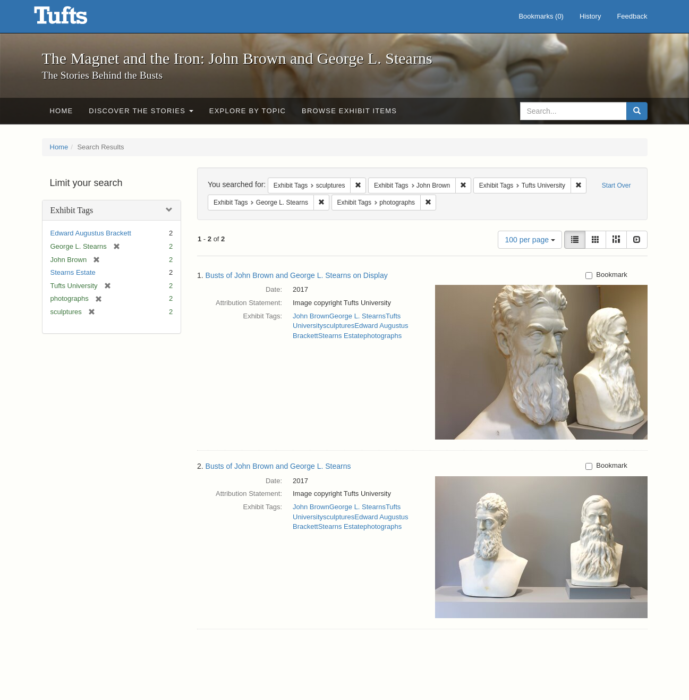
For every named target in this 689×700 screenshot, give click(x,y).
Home (61, 111)
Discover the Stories (141, 111)
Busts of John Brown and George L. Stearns (278, 466)
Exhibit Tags (71, 210)
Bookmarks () (541, 16)
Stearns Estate (73, 272)
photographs (382, 336)
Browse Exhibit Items (349, 111)
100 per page (530, 239)
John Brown (311, 316)
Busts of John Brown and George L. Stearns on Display (297, 275)
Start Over (616, 185)
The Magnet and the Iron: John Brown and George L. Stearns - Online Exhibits (74, 18)
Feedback (632, 16)
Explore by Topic (247, 111)
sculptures (338, 326)
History (590, 16)
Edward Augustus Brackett (90, 233)
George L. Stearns (357, 316)
